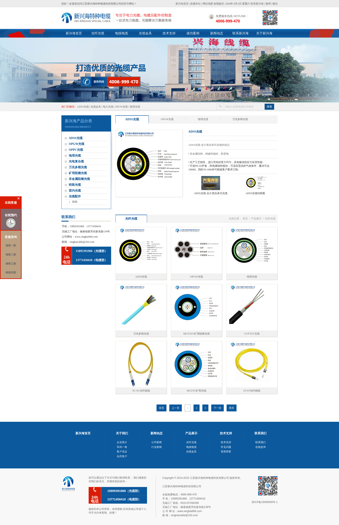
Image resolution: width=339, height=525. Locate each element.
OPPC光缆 (76, 149)
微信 (275, 3)
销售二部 (11, 254)
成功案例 (192, 33)
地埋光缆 (135, 106)
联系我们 (260, 442)
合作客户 (122, 456)
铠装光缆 (75, 184)
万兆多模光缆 (78, 167)
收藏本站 (195, 3)
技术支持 (169, 33)
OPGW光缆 (121, 106)
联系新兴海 (257, 3)
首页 (245, 218)
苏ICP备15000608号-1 (265, 502)
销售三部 (11, 263)
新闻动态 (216, 33)
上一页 (175, 407)
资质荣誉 (226, 451)
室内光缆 (75, 190)
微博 (268, 3)
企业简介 (122, 442)
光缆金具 (145, 33)
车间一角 (122, 447)
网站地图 (208, 3)
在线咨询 (260, 447)
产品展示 (256, 218)
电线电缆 (121, 33)
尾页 (231, 407)
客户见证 (122, 451)
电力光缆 (108, 106)
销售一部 (11, 245)
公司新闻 (156, 442)
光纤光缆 (97, 33)
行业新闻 (156, 447)
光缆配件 (75, 196)
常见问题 (226, 447)
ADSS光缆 (83, 106)
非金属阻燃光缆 (79, 179)
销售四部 (11, 272)
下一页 (217, 407)
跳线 (74, 201)
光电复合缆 (76, 161)
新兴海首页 (182, 3)
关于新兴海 (264, 33)
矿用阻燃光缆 (78, 173)
